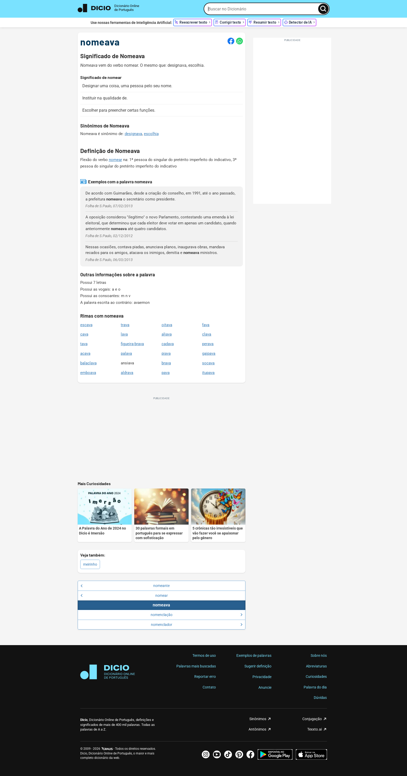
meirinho (90, 564)
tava (84, 344)
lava (124, 334)
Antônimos (257, 729)
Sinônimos (257, 719)
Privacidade (261, 677)
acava (85, 353)
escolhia (151, 133)
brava (166, 363)
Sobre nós (319, 655)
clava (206, 334)
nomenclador (197, 625)
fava (205, 325)
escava (86, 325)
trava (125, 325)
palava (126, 353)
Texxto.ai (314, 729)
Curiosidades (316, 676)
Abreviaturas (316, 666)
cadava (168, 344)
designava (133, 133)
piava (166, 353)
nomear (115, 159)
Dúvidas (320, 697)
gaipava (208, 353)
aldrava (127, 372)
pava (166, 372)
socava (208, 363)
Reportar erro (205, 676)
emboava (88, 372)
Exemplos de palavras (253, 655)
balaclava (88, 363)
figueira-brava (132, 344)
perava (207, 344)
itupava (208, 372)
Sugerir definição (257, 666)
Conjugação (312, 719)
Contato (209, 687)
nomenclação (197, 615)
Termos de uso (204, 655)
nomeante (125, 586)
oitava (167, 325)
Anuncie (264, 687)
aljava (167, 334)
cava (84, 334)
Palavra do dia (315, 687)
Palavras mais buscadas (196, 666)
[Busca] (323, 9)
